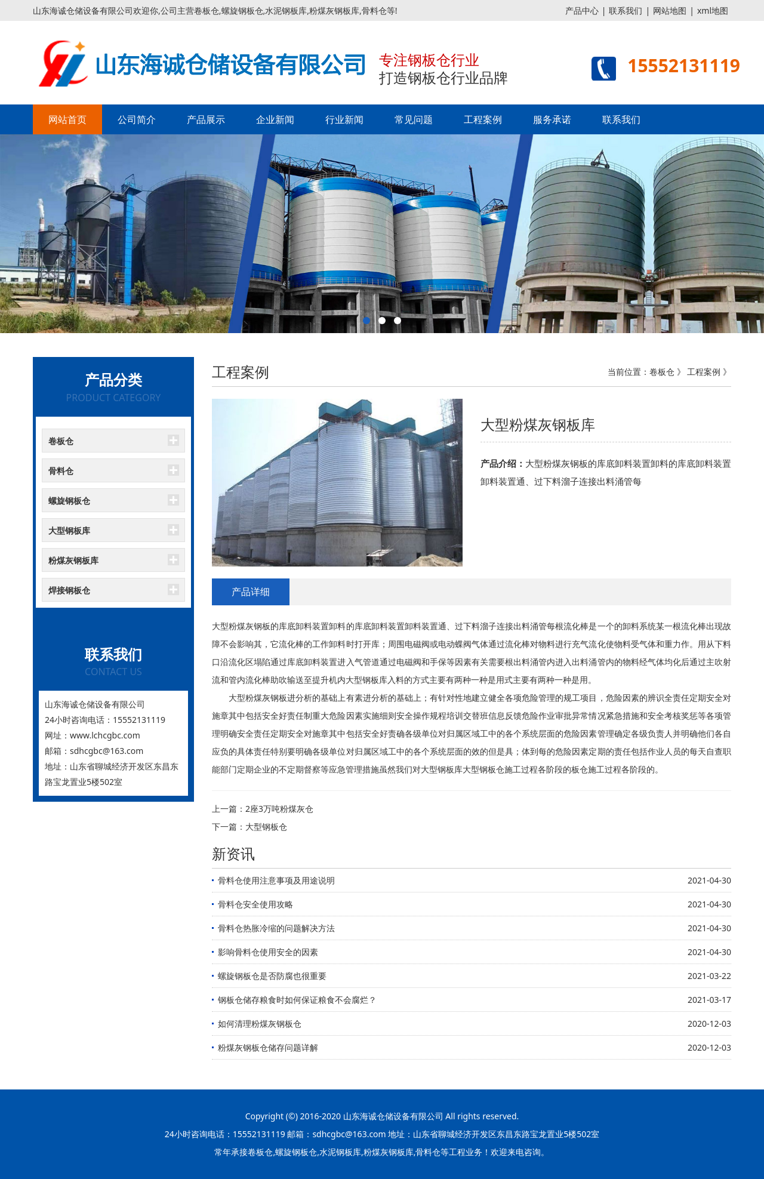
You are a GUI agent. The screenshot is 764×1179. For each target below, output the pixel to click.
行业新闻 (344, 119)
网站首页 (67, 119)
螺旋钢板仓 (69, 500)
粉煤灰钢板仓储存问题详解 (268, 1047)
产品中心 (582, 10)
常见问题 (414, 119)
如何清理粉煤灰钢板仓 (259, 1023)
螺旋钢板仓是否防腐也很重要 (272, 975)
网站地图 (669, 10)
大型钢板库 (69, 530)
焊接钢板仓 (69, 590)
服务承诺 (552, 119)
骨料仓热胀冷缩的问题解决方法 (276, 928)
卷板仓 (60, 441)
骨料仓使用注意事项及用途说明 (276, 880)
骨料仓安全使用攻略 (255, 904)
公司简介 (137, 119)
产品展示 (206, 119)
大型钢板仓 (266, 826)
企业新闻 (275, 119)
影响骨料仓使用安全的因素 (268, 952)
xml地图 (712, 10)
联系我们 (625, 10)
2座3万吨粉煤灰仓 (279, 808)
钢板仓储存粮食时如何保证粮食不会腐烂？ (297, 999)
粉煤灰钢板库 (73, 560)
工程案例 (483, 119)
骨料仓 (60, 470)
